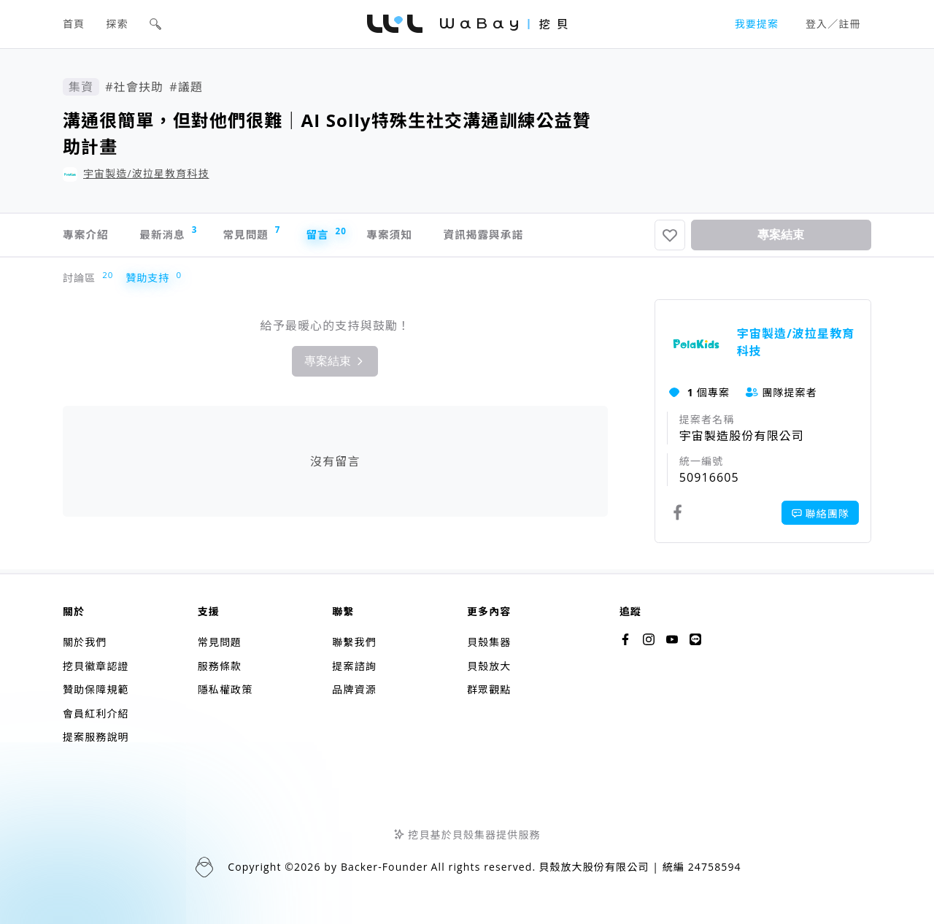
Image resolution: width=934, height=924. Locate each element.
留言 (360, 236)
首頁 (74, 24)
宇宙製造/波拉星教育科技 (146, 173)
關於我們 (85, 642)
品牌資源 (354, 689)
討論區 (82, 282)
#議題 (186, 87)
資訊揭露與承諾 (541, 237)
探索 (117, 24)
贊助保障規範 (96, 689)
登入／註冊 (833, 24)
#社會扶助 (134, 87)
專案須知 (435, 237)
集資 (81, 87)
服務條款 (220, 666)
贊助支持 (151, 282)
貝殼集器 (489, 642)
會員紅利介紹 (96, 713)
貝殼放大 (489, 666)
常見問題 (276, 235)
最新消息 (181, 235)
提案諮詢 (354, 666)
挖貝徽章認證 (96, 666)
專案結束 (780, 237)
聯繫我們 (354, 642)
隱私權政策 (225, 689)
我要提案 (757, 24)
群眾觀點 (489, 689)
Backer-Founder (384, 867)
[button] (155, 24)
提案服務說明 (96, 737)
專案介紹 (87, 237)
